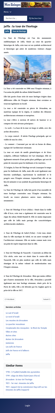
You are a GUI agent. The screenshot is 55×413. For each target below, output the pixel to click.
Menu (6, 12)
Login (27, 405)
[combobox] (15, 18)
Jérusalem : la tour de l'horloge (19, 379)
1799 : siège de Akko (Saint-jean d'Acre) (23, 376)
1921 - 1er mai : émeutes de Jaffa (20, 383)
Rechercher (35, 18)
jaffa (7, 31)
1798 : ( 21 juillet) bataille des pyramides (23, 372)
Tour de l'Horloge (19, 31)
